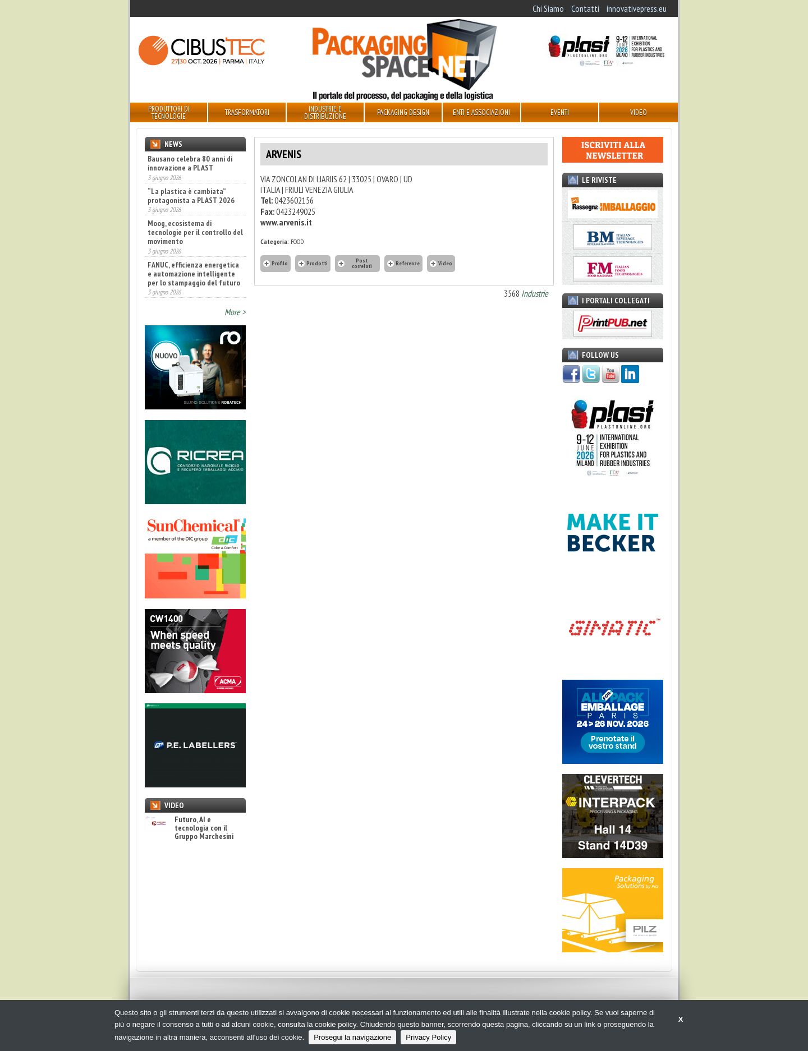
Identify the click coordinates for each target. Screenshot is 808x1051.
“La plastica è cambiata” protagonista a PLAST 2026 (191, 196)
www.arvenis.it (286, 222)
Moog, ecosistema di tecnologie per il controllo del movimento (195, 232)
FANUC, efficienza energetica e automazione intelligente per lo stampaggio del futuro (194, 273)
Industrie (534, 293)
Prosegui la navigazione (352, 1037)
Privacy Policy (428, 1037)
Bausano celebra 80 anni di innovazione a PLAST (190, 163)
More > (235, 311)
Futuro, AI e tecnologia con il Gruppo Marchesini (189, 828)
